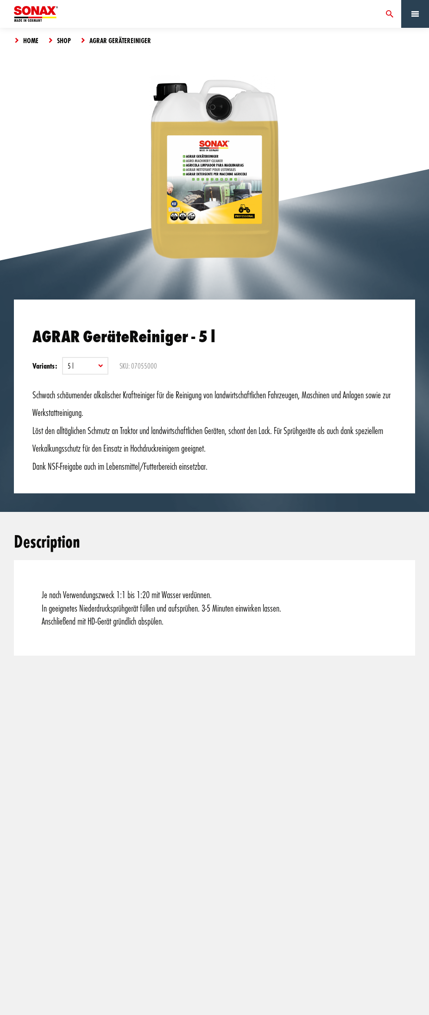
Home (30, 40)
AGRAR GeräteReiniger (120, 40)
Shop (64, 40)
